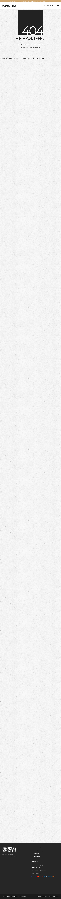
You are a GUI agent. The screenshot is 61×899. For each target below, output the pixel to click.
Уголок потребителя (54, 896)
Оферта (39, 896)
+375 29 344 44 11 (45, 1)
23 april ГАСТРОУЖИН (40, 851)
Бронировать (48, 5)
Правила (44, 896)
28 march (36, 853)
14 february (37, 856)
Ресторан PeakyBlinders (11, 896)
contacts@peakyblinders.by (39, 870)
